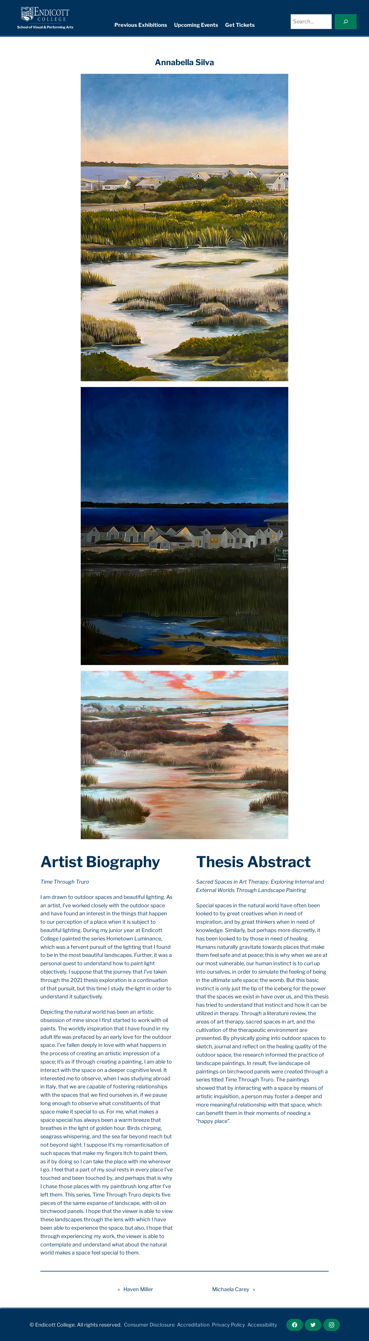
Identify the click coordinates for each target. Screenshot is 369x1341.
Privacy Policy (228, 1325)
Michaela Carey (230, 1289)
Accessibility (262, 1325)
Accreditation (193, 1325)
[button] (184, 227)
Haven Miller (138, 1289)
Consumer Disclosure (149, 1325)
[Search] (346, 21)
